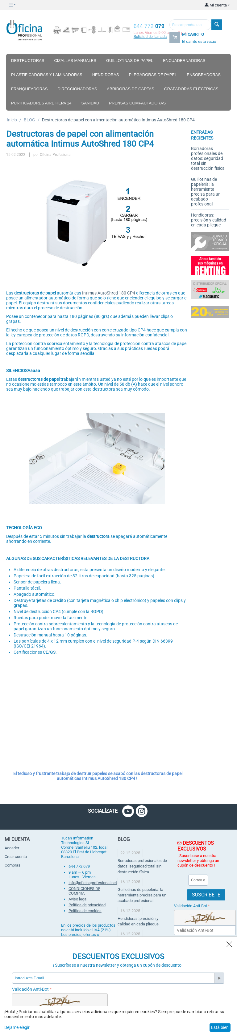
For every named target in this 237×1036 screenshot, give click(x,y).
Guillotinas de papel (129, 60)
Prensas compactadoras (137, 103)
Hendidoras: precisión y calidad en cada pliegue (208, 220)
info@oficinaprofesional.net (93, 882)
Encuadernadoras (184, 60)
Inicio (12, 119)
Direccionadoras (77, 89)
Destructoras (27, 60)
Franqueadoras (29, 89)
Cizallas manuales (75, 60)
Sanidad (90, 103)
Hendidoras (105, 74)
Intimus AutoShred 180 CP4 (108, 292)
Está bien (220, 1027)
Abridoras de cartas (130, 89)
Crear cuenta (16, 856)
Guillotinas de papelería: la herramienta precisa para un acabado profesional (206, 191)
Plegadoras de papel (153, 74)
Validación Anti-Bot (190, 906)
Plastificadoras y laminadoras (46, 74)
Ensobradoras (204, 74)
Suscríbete (206, 895)
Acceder (12, 848)
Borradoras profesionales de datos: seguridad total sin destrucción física (208, 158)
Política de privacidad (87, 905)
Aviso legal (78, 899)
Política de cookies (85, 910)
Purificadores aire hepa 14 (41, 103)
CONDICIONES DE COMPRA (84, 891)
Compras (12, 865)
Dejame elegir (17, 1027)
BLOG (29, 119)
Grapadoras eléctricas (191, 89)
